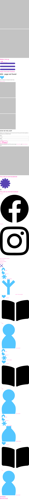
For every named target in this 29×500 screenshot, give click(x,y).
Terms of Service (25, 144)
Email (1, 138)
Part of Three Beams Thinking (4, 258)
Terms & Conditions (3, 261)
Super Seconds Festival (7, 71)
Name (1, 135)
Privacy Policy (18, 144)
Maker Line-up (4, 59)
